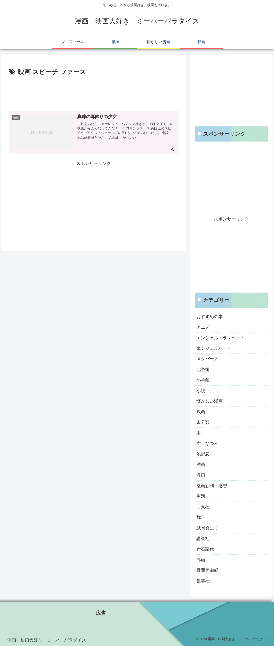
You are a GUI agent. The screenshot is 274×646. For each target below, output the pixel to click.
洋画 (200, 464)
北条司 (203, 369)
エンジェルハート (213, 348)
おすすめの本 (209, 316)
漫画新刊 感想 (211, 485)
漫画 (200, 475)
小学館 (203, 380)
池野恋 (203, 454)
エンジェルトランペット (220, 337)
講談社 (203, 538)
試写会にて (207, 528)
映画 (200, 411)
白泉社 (203, 506)
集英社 (203, 581)
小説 (200, 390)
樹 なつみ (207, 443)
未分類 (203, 422)
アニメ (203, 327)
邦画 (200, 559)
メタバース (207, 358)
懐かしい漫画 (209, 401)
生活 (200, 496)
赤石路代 (205, 549)
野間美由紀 (207, 570)
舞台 (200, 517)
